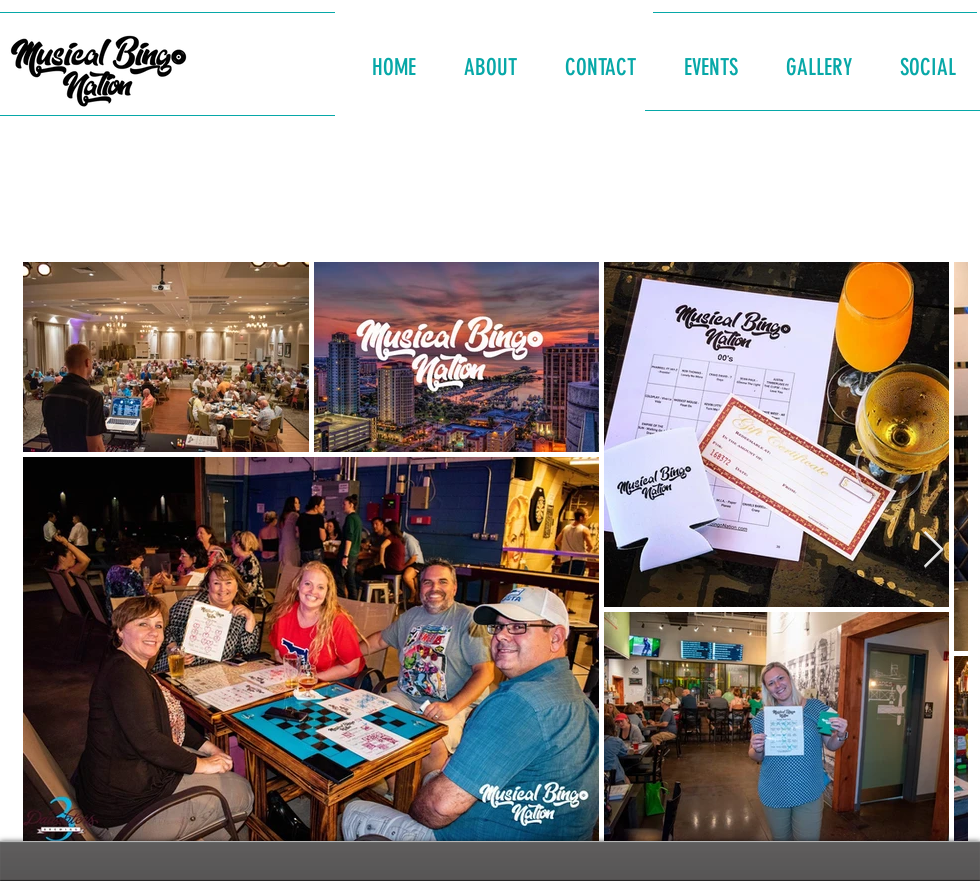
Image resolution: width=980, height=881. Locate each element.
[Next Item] (933, 550)
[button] (490, 59)
